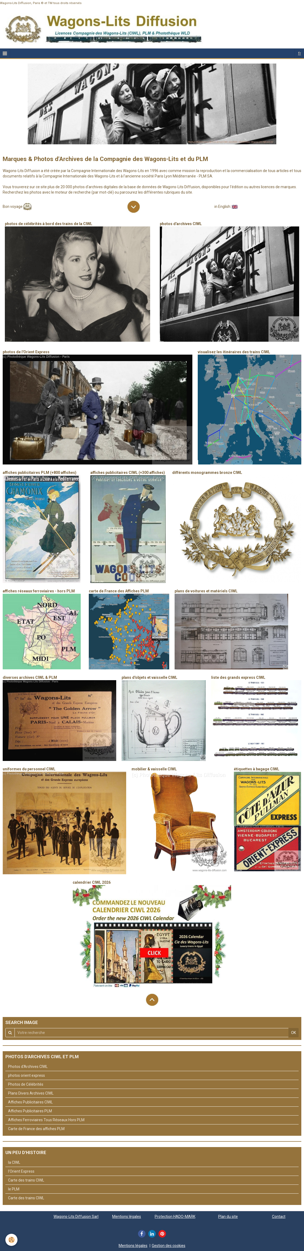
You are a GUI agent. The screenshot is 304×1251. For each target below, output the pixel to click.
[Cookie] (11, 1240)
